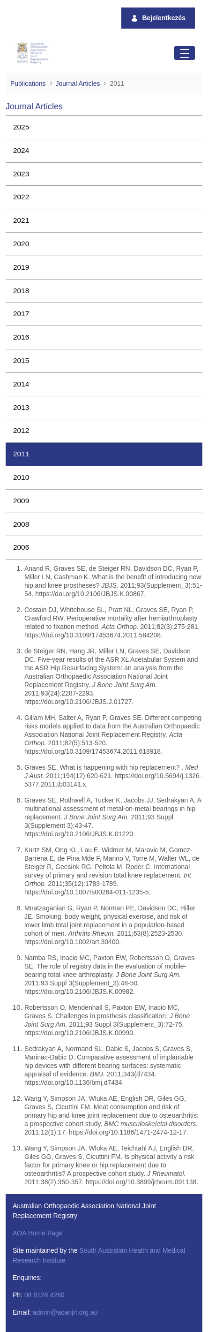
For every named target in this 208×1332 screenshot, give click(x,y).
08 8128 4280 (44, 1295)
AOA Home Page (38, 1233)
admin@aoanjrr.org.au (65, 1312)
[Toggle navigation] (184, 53)
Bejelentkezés (158, 18)
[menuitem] (104, 127)
